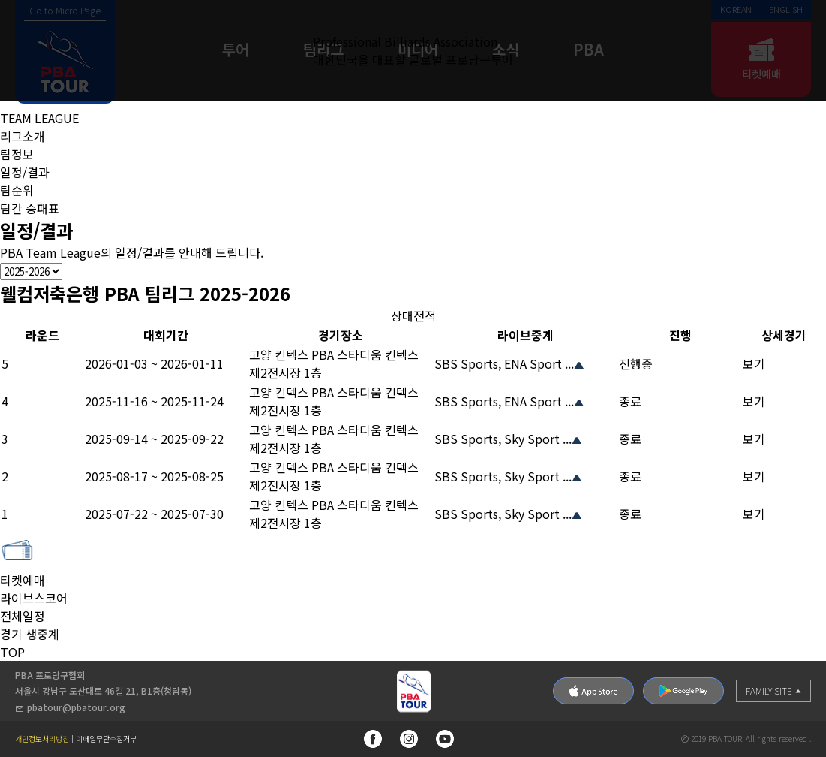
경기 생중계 (29, 634)
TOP (12, 652)
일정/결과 (25, 172)
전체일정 (22, 616)
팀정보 (17, 154)
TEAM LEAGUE (39, 118)
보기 (754, 363)
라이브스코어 (34, 598)
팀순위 (17, 190)
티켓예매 (22, 571)
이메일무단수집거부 (106, 739)
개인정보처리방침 (42, 739)
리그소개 (22, 136)
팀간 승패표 (29, 208)
